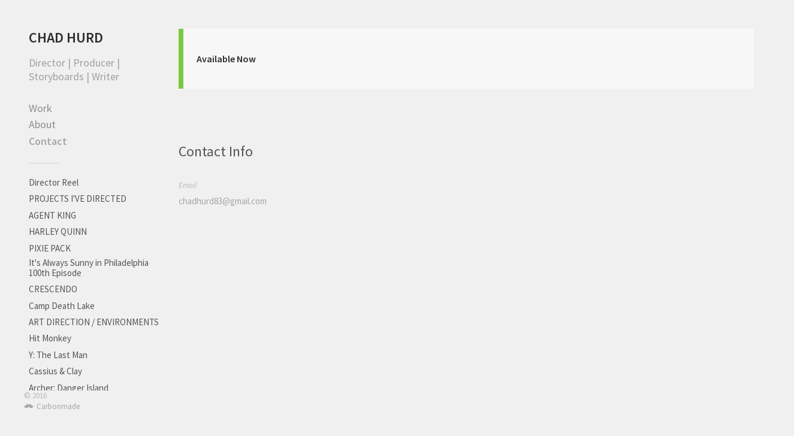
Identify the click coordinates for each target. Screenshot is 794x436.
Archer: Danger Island (68, 388)
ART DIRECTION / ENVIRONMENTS (94, 322)
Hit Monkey (50, 338)
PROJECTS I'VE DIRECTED (77, 198)
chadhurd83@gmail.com (223, 201)
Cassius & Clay (55, 371)
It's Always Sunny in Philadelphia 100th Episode (89, 268)
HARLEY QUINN (58, 231)
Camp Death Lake (62, 306)
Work (40, 108)
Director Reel (54, 182)
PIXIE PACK (50, 248)
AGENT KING (52, 215)
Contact (48, 141)
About (42, 124)
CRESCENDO (53, 289)
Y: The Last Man (58, 355)
